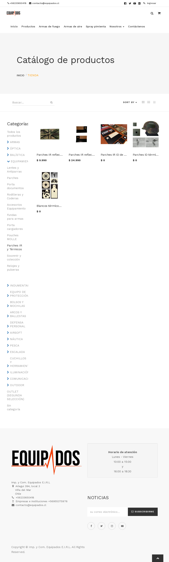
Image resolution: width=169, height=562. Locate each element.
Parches (12, 178)
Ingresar (149, 3)
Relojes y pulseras (13, 267)
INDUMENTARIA (18, 285)
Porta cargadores (15, 227)
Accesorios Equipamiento (15, 206)
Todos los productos (14, 133)
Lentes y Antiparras (14, 169)
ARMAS (15, 142)
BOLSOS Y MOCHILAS (17, 304)
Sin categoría (13, 407)
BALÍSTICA (17, 155)
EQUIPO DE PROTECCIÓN (18, 293)
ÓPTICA (15, 148)
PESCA (14, 345)
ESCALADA (17, 352)
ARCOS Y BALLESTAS (18, 314)
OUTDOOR (17, 385)
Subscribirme (142, 511)
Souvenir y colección (14, 257)
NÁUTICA (16, 339)
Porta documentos (15, 186)
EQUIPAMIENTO (19, 161)
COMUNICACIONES (18, 378)
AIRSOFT (16, 332)
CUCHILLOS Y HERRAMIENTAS (18, 362)
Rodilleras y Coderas (15, 196)
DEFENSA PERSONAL (17, 324)
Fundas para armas (15, 216)
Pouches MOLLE (12, 237)
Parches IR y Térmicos (14, 247)
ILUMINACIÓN (18, 372)
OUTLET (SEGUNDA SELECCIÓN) (15, 395)
